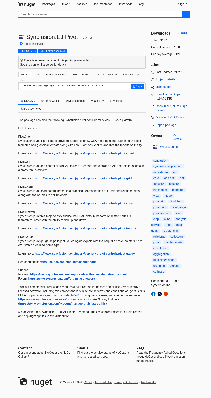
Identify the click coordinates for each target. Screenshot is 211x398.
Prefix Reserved (34, 43)
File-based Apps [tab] (131, 74)
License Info (163, 86)
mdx (168, 224)
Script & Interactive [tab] (107, 74)
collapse (158, 271)
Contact (25, 348)
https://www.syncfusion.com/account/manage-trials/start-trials (62, 303)
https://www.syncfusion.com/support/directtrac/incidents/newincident (78, 274)
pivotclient (159, 207)
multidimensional (164, 259)
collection (176, 236)
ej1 (175, 172)
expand (175, 265)
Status (82, 348)
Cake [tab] (23, 80)
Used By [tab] (97, 101)
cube (167, 219)
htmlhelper (160, 189)
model (168, 195)
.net (181, 178)
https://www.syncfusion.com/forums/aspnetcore (61, 278)
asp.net (169, 178)
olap (156, 219)
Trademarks (148, 382)
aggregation (161, 254)
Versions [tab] (116, 101)
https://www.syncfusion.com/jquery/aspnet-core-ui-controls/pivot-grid (83, 178)
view (156, 195)
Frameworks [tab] (50, 101)
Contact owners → (179, 137)
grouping (159, 265)
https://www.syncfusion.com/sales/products (48, 299)
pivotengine (171, 230)
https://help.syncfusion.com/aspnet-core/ (68, 261)
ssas (178, 213)
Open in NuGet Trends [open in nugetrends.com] (170, 117)
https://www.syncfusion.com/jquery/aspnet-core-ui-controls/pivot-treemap (86, 228)
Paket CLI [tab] (87, 74)
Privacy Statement (126, 382)
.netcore (158, 183)
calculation (160, 248)
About (88, 382)
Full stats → (183, 32)
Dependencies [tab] (75, 101)
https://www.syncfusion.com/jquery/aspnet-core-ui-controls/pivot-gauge (85, 253)
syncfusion (160, 160)
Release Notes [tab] (31, 108)
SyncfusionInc (168, 146)
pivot (156, 242)
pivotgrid (158, 201)
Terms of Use (103, 382)
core (156, 178)
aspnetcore (160, 172)
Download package (168, 94)
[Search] (186, 14)
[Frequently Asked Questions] (140, 348)
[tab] (48, 4)
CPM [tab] (74, 74)
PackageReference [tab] (56, 74)
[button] (137, 86)
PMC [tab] (38, 74)
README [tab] (28, 101)
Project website (166, 79)
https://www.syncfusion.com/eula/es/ (53, 295)
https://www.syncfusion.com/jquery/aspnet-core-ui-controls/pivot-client (84, 153)
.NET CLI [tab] (25, 74)
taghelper (178, 189)
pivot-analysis (174, 242)
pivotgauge (179, 207)
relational (159, 236)
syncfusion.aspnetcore (168, 166)
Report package (166, 125)
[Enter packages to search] (100, 14)
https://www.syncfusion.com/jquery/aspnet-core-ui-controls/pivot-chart (84, 203)
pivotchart (176, 201)
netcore (174, 183)
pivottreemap (161, 213)
